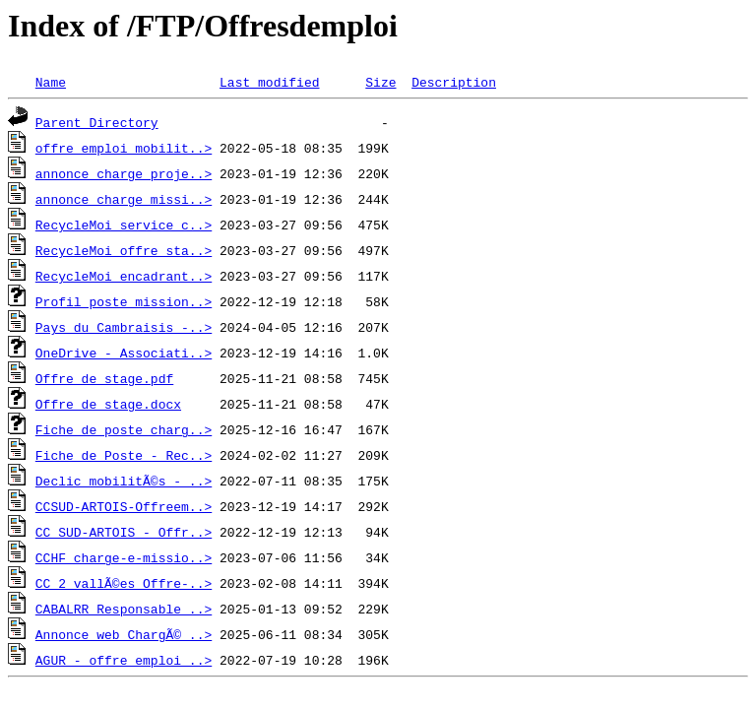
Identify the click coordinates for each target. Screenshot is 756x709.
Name (50, 82)
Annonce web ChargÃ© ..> (123, 634)
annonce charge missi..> (123, 199)
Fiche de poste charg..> (123, 429)
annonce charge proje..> (123, 173)
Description (453, 82)
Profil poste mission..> (123, 301)
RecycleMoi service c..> (123, 224)
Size (380, 82)
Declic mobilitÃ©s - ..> (123, 480)
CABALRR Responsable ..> (123, 608)
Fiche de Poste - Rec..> (123, 455)
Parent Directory (96, 122)
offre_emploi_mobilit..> (123, 148)
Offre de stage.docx (108, 404)
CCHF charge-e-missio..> (123, 557)
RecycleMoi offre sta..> (123, 250)
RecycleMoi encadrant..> (123, 276)
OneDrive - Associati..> (123, 352)
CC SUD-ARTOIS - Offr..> (123, 532)
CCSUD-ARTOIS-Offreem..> (123, 506)
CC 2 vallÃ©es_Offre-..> (123, 583)
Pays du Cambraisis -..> (123, 327)
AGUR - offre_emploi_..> (123, 660)
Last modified (269, 82)
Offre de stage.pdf (104, 378)
